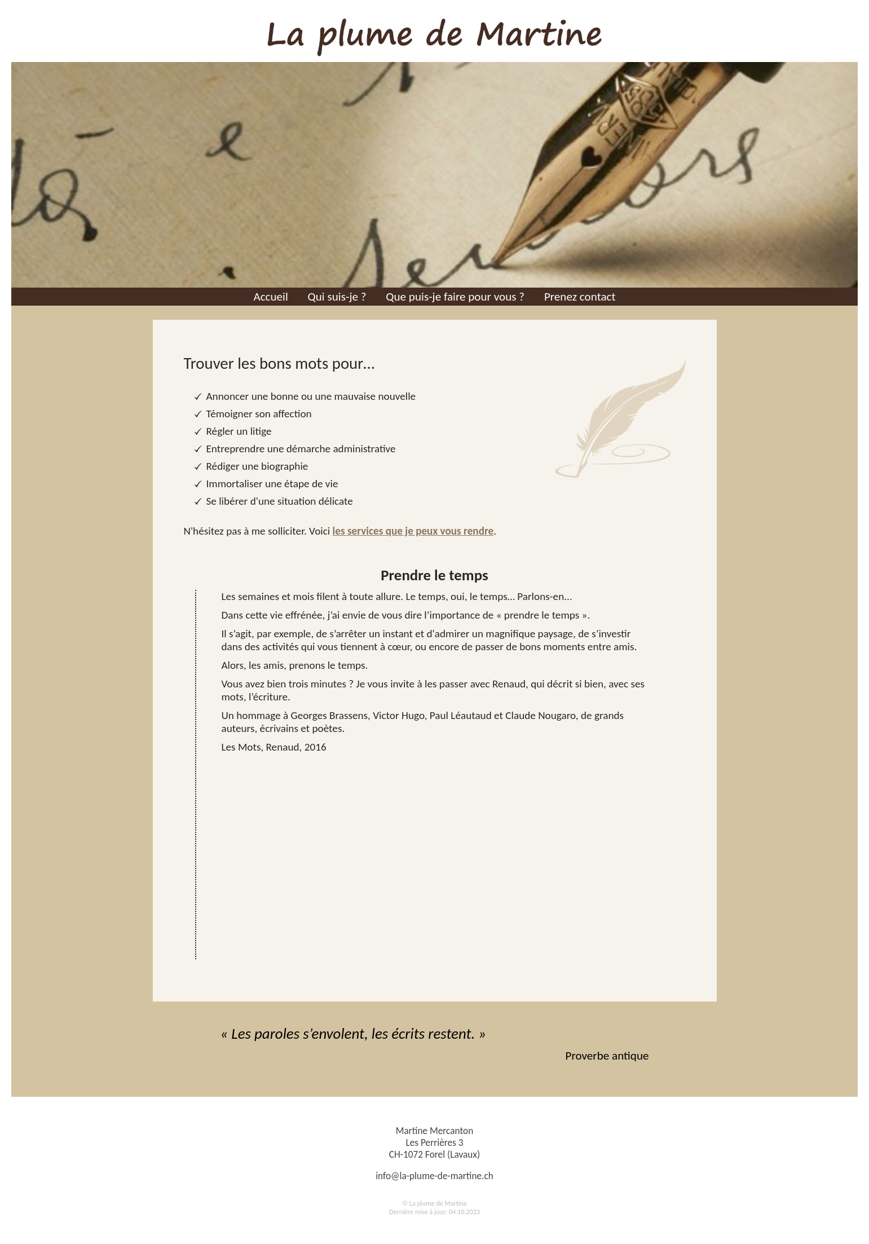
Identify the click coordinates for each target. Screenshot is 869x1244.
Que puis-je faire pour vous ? (455, 296)
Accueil (270, 296)
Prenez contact (580, 296)
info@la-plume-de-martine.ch (434, 1176)
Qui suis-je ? (337, 296)
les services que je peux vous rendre (413, 530)
